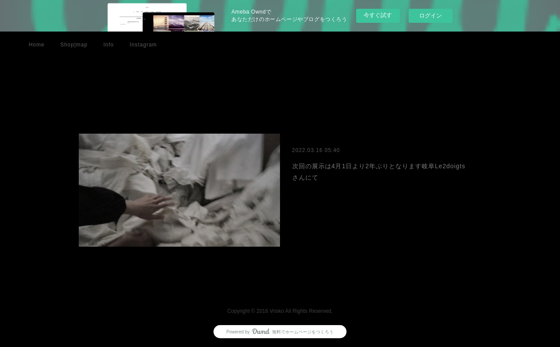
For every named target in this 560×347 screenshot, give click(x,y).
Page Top (280, 287)
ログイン (430, 15)
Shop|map (74, 45)
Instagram (143, 45)
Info (108, 45)
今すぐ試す (378, 15)
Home (37, 45)
